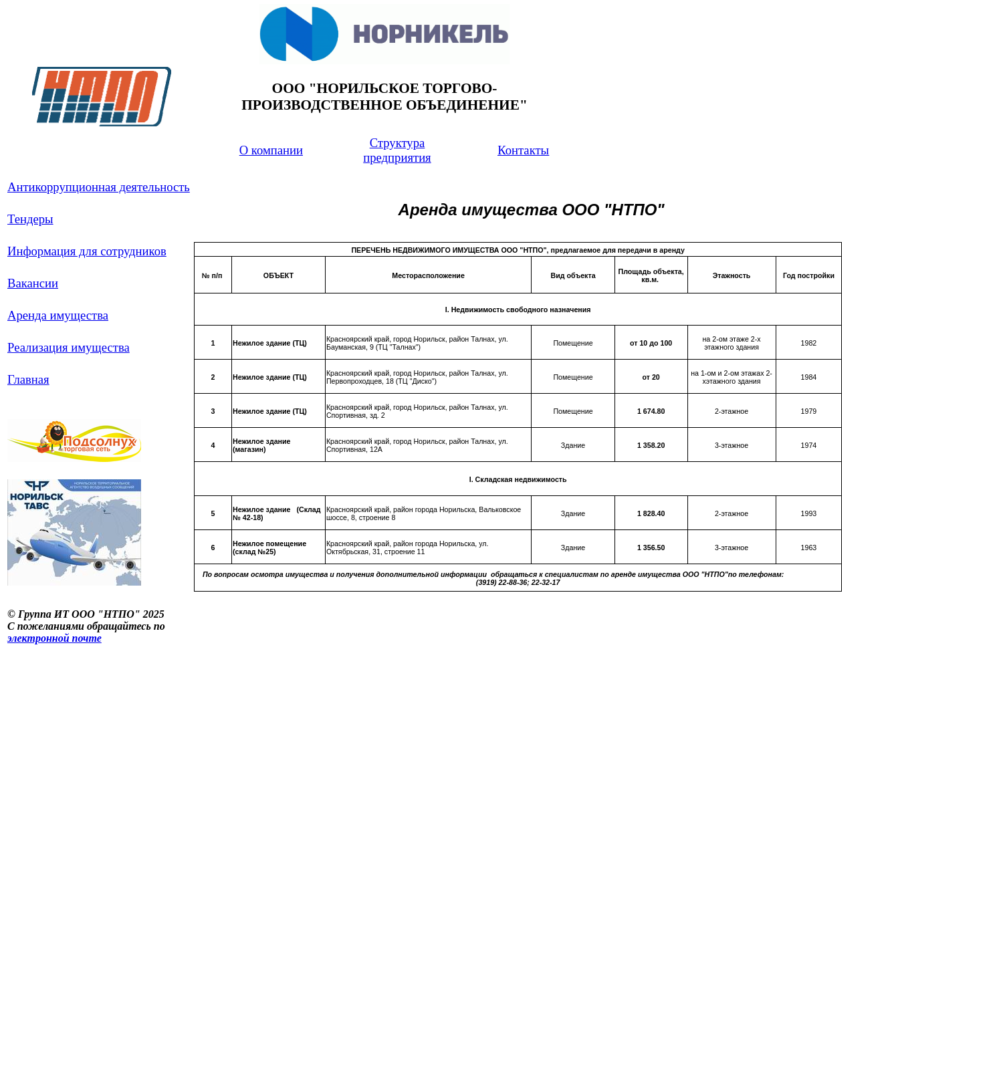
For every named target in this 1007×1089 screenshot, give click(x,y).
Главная (28, 379)
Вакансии (32, 283)
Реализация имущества (68, 347)
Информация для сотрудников (86, 251)
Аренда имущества (57, 315)
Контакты (523, 150)
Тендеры (30, 219)
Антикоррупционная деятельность (98, 187)
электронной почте (54, 638)
